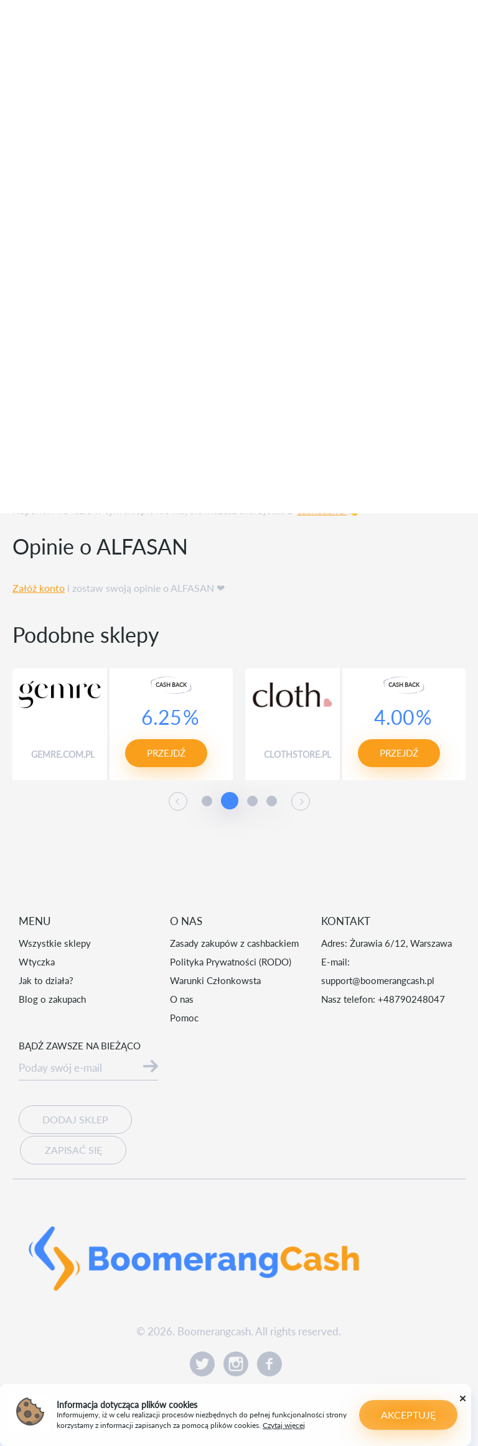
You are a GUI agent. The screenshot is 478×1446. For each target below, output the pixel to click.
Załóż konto (38, 588)
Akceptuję (408, 1415)
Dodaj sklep (75, 1119)
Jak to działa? (46, 980)
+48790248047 (411, 999)
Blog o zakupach (52, 999)
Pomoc (184, 1017)
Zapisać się (72, 1148)
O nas (182, 999)
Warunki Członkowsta (215, 980)
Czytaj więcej (284, 1425)
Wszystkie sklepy (55, 943)
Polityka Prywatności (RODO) (230, 961)
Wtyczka (37, 961)
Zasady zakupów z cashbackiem (234, 943)
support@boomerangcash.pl (377, 980)
